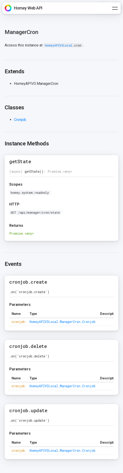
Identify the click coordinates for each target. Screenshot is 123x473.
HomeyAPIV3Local (58, 45)
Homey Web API (28, 8)
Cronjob (20, 119)
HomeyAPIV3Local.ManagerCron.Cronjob (62, 321)
